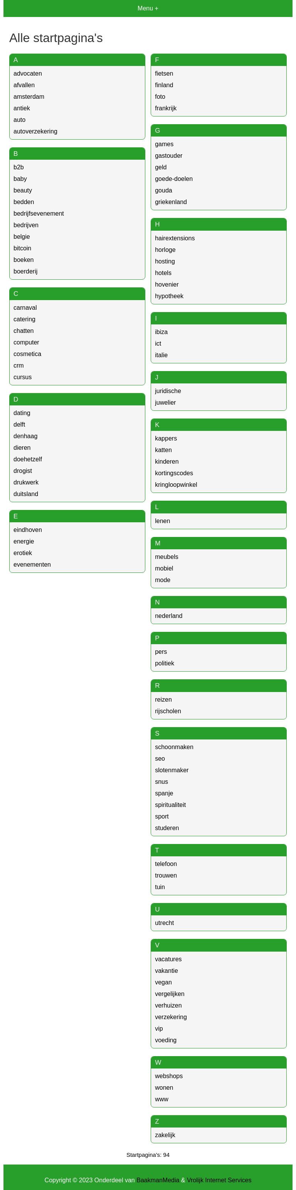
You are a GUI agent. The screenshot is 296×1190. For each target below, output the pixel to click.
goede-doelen (174, 179)
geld (160, 167)
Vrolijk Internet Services (219, 1180)
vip (159, 1028)
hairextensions (175, 238)
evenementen (32, 564)
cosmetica (27, 354)
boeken (23, 260)
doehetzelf (27, 459)
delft (19, 424)
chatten (23, 330)
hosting (165, 261)
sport (162, 816)
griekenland (171, 202)
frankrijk (166, 108)
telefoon (166, 864)
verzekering (171, 1017)
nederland (168, 616)
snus (161, 781)
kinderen (166, 461)
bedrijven (26, 225)
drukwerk (26, 482)
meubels (166, 557)
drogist (22, 471)
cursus (22, 377)
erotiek (22, 553)
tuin (160, 887)
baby (20, 179)
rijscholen (168, 711)
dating (21, 413)
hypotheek (169, 296)
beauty (22, 190)
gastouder (168, 155)
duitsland (25, 494)
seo (160, 758)
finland (164, 85)
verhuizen (168, 1005)
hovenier (166, 284)
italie (161, 355)
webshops (169, 1076)
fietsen (164, 73)
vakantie (166, 970)
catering (24, 319)
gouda (163, 190)
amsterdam (28, 96)
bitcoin (22, 248)
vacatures (168, 959)
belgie (21, 236)
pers (161, 651)
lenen (162, 521)
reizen (163, 699)
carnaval (25, 307)
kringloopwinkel (176, 484)
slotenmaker (171, 770)
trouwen (166, 875)
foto (160, 96)
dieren (21, 447)
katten (163, 450)
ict (158, 343)
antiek (21, 108)
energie (23, 541)
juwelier (165, 402)
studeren (167, 828)
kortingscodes (174, 473)
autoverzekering (35, 131)
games (164, 144)
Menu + (148, 8)
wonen (164, 1087)
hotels (163, 273)
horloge (165, 249)
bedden (23, 202)
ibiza (161, 332)
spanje (164, 793)
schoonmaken (174, 747)
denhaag (25, 436)
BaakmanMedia (157, 1180)
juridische (168, 391)
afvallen (24, 85)
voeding (166, 1040)
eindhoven (27, 530)
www (161, 1099)
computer (26, 342)
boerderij (25, 271)
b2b (18, 167)
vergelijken (169, 994)
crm (18, 365)
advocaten (27, 73)
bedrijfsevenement (38, 213)
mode (162, 580)
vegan (163, 982)
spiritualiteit (170, 805)
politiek (164, 663)
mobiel (164, 568)
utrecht (164, 923)
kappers (166, 438)
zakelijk (165, 1135)
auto (19, 119)
